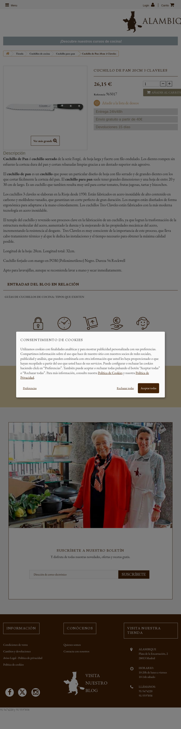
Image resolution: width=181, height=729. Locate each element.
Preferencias (30, 388)
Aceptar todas (148, 388)
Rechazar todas (125, 388)
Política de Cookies (110, 372)
